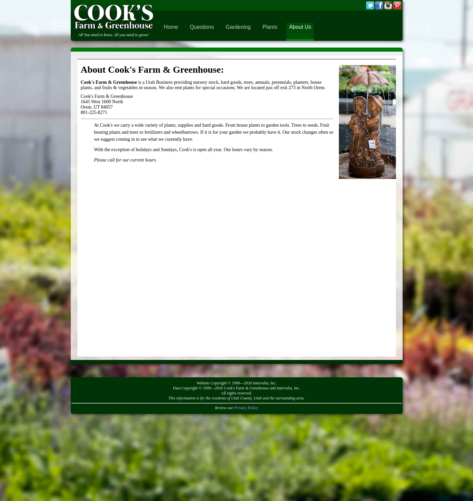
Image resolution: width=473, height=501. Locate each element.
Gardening (238, 27)
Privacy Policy (246, 407)
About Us (300, 27)
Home (171, 27)
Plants (269, 27)
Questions (202, 27)
